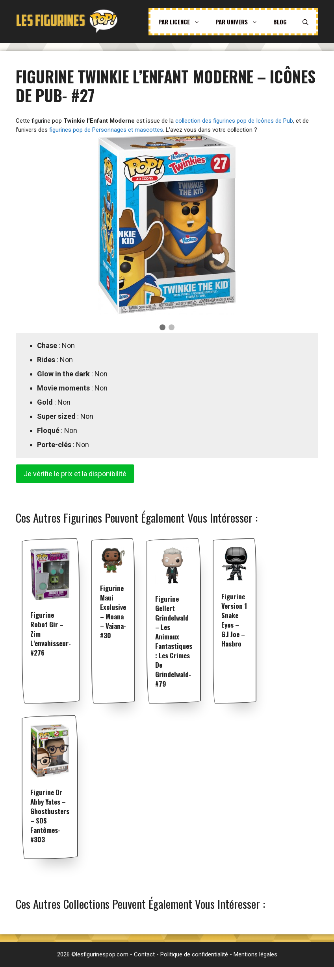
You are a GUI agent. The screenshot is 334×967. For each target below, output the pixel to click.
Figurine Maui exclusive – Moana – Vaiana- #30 (113, 611)
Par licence (183, 21)
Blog (280, 21)
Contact (144, 954)
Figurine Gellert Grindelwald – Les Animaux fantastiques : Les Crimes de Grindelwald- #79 (173, 641)
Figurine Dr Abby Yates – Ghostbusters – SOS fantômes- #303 (49, 815)
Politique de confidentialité (194, 954)
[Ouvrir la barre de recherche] (305, 21)
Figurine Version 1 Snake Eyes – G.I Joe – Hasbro (234, 619)
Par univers (240, 21)
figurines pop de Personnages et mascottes (106, 129)
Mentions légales (255, 954)
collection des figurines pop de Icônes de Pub (234, 120)
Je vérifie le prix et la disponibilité (75, 474)
